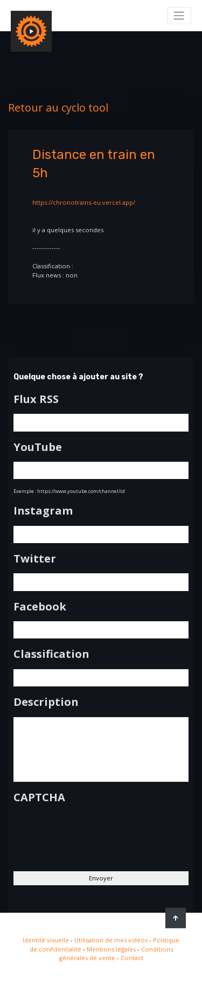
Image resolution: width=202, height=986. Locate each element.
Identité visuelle (46, 940)
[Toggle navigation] (179, 15)
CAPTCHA (39, 797)
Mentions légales (111, 949)
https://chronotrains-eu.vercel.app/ (83, 202)
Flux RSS (36, 399)
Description (46, 702)
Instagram (43, 511)
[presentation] (95, 833)
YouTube (37, 447)
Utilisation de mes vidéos (111, 940)
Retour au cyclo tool (58, 107)
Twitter (34, 559)
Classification (51, 654)
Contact (132, 958)
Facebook (39, 607)
